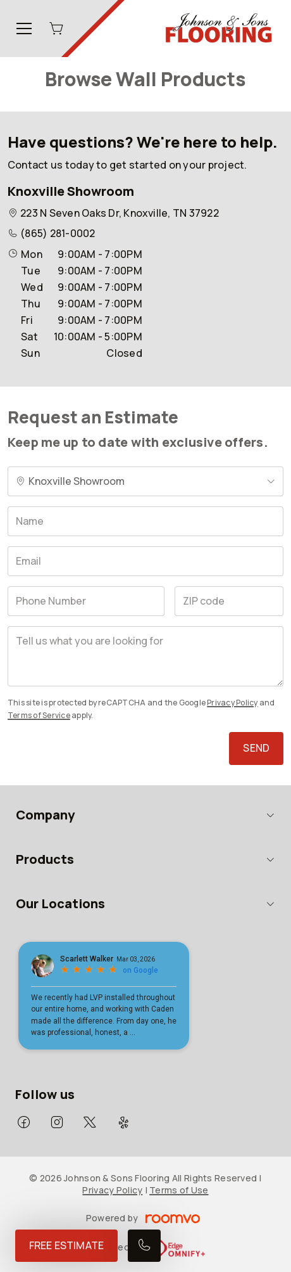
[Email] (145, 561)
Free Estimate (66, 1245)
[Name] (145, 521)
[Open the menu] (24, 28)
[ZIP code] (229, 601)
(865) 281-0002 (57, 233)
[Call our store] (144, 1246)
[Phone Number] (86, 601)
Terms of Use (178, 1190)
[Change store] (145, 481)
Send (256, 748)
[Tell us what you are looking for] (145, 656)
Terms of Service (39, 715)
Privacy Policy (232, 702)
